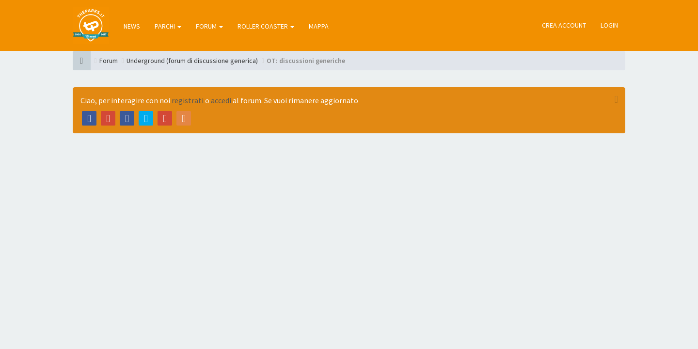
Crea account (564, 25)
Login (609, 25)
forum (209, 26)
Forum (108, 60)
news (132, 26)
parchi (168, 26)
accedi (221, 100)
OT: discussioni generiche (306, 60)
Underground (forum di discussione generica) (192, 60)
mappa (319, 26)
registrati (188, 100)
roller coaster (266, 26)
